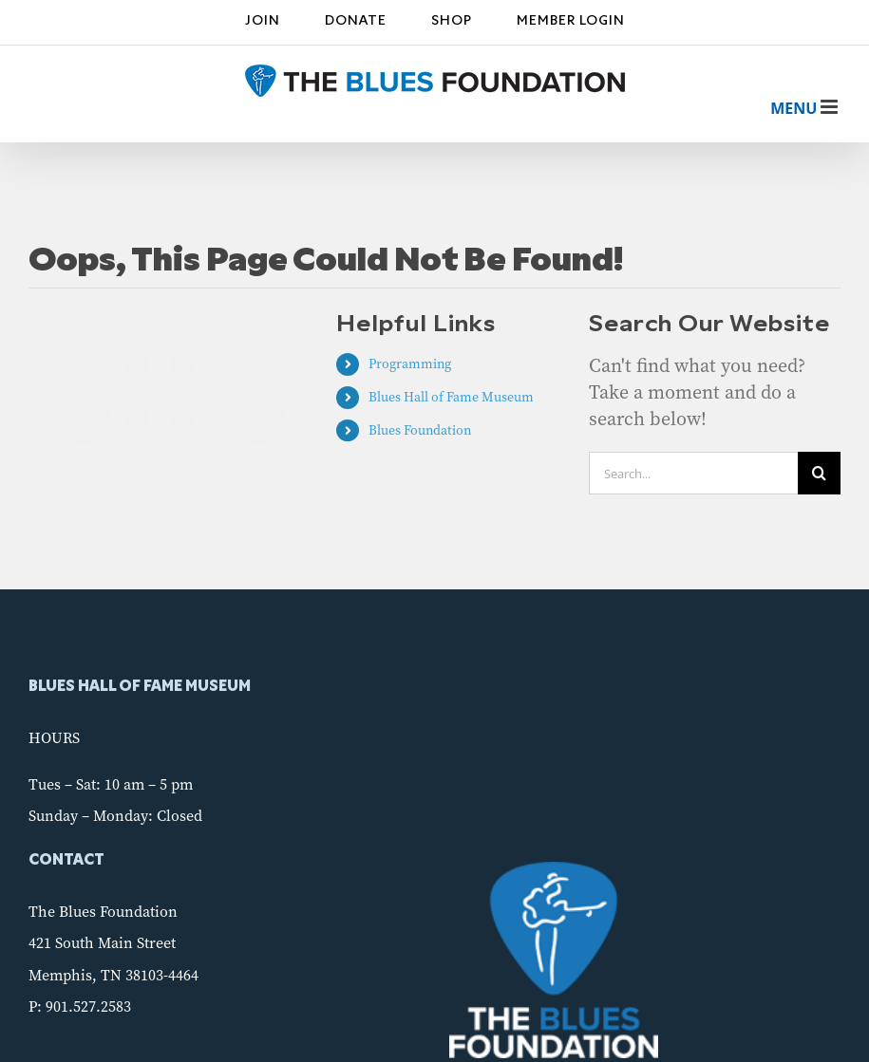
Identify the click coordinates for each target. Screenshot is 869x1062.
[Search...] (693, 473)
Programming (409, 364)
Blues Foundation (419, 430)
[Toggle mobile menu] (793, 109)
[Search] (819, 473)
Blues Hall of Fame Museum (451, 397)
